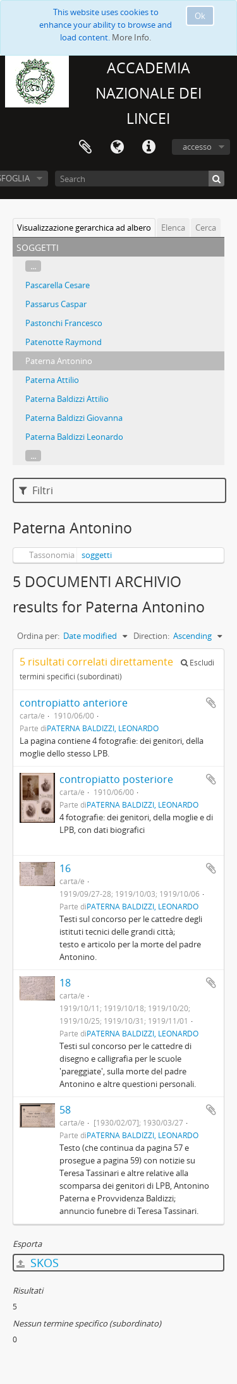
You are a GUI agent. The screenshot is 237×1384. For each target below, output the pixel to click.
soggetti (97, 555)
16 (65, 868)
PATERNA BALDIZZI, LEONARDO (103, 728)
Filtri (36, 490)
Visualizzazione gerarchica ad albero (84, 227)
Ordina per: (38, 635)
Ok (200, 15)
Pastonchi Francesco (63, 323)
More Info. (131, 37)
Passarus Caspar (56, 304)
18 (65, 983)
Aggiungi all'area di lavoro (211, 702)
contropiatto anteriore (74, 703)
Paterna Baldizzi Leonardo (74, 436)
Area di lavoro (85, 147)
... (33, 266)
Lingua (117, 147)
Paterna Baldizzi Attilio (67, 398)
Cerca (205, 227)
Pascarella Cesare (57, 285)
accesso (197, 146)
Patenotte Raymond (63, 342)
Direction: (151, 635)
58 (65, 1110)
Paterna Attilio (52, 379)
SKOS (37, 1262)
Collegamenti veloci (148, 147)
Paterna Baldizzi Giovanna (74, 417)
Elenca (173, 227)
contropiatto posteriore (116, 779)
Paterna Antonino (58, 361)
